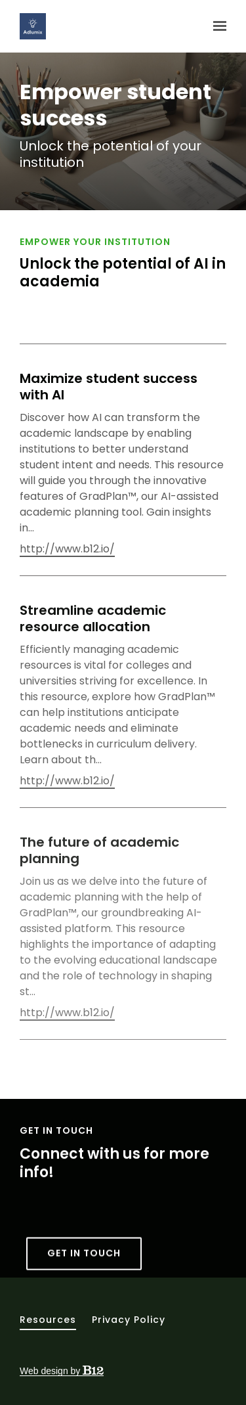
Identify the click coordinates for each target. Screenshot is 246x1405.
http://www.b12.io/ (67, 549)
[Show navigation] (216, 26)
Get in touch (84, 1264)
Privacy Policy (128, 1319)
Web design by (62, 1371)
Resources (48, 1319)
